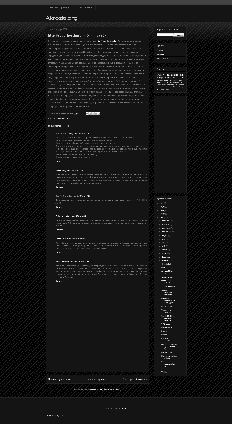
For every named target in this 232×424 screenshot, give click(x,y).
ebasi (58, 170)
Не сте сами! (166, 306)
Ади (170, 82)
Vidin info (60, 216)
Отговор (59, 161)
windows (181, 85)
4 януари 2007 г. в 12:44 (72, 170)
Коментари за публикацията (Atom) (104, 389)
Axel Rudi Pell (162, 59)
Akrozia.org (61, 18)
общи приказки (63, 118)
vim (172, 85)
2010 (162, 207)
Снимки (160, 50)
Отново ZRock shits (167, 272)
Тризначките (166, 277)
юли (164, 239)
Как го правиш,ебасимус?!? (168, 364)
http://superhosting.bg (107, 41)
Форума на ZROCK (166, 282)
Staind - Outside (168, 287)
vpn (183, 87)
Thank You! (166, 264)
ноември (166, 224)
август (165, 235)
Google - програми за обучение (167, 292)
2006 (162, 372)
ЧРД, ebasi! (166, 324)
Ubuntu (164, 335)
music (164, 85)
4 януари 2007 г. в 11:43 (79, 133)
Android (159, 82)
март (164, 253)
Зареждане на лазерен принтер (167, 318)
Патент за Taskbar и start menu (169, 357)
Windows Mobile (170, 87)
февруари (166, 257)
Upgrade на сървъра (166, 311)
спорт (166, 80)
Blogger (124, 408)
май (164, 246)
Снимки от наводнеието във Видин (168, 300)
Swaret (164, 331)
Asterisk (176, 82)
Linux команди (84, 7)
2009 (162, 210)
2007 (162, 218)
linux (181, 75)
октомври (166, 228)
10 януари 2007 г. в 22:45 (76, 216)
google (160, 77)
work (158, 89)
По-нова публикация (59, 379)
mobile (178, 87)
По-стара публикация (135, 379)
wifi (176, 85)
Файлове (160, 54)
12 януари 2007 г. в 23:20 (73, 239)
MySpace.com (167, 267)
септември (166, 232)
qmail (169, 85)
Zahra (171, 80)
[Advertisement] (97, 350)
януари (165, 261)
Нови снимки (166, 327)
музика (160, 80)
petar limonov (62, 262)
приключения (164, 89)
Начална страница (59, 7)
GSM (158, 87)
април (164, 250)
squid (166, 82)
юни (164, 243)
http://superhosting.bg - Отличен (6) (169, 346)
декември (166, 221)
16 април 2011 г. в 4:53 (80, 262)
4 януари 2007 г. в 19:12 (79, 196)
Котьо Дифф (179, 80)
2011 (162, 203)
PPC (162, 87)
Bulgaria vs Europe (165, 339)
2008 (162, 214)
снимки (167, 78)
